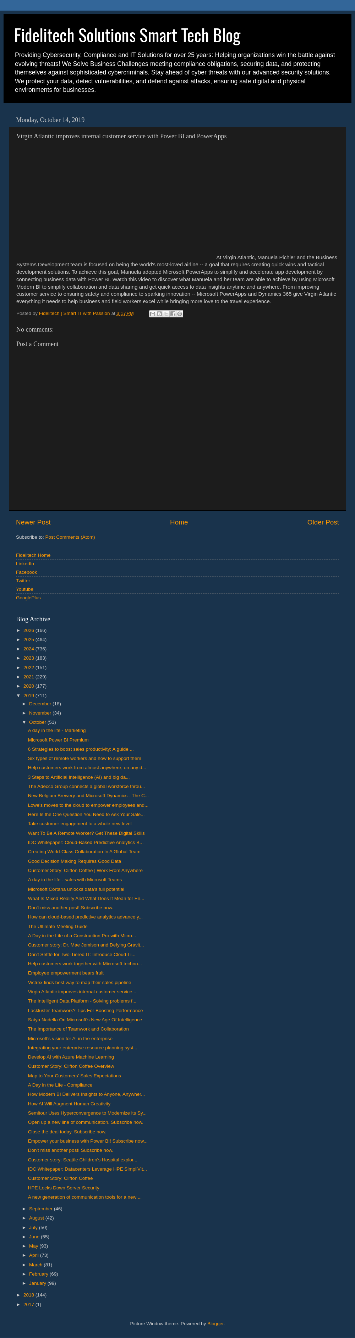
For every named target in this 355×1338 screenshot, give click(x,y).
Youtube (24, 589)
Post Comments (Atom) (70, 537)
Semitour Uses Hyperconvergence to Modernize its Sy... (87, 1113)
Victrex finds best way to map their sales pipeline (79, 982)
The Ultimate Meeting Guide (58, 926)
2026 (29, 630)
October (38, 722)
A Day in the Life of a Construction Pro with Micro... (82, 935)
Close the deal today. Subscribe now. (67, 1131)
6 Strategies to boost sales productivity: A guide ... (81, 749)
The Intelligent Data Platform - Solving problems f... (82, 1001)
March (36, 1264)
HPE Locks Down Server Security (63, 1187)
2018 (29, 1295)
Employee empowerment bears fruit (66, 973)
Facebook (26, 572)
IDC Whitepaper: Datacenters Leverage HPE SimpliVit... (87, 1169)
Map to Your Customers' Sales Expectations (74, 1075)
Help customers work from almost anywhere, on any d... (87, 767)
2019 (29, 695)
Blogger (215, 1323)
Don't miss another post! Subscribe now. (70, 907)
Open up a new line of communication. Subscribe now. (85, 1122)
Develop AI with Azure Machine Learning (71, 1057)
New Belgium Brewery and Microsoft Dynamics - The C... (88, 795)
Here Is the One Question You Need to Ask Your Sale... (86, 814)
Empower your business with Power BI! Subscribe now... (88, 1141)
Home (179, 522)
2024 (29, 648)
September (41, 1208)
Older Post (323, 522)
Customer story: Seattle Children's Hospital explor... (82, 1159)
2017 (29, 1304)
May (34, 1246)
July (34, 1227)
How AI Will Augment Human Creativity (69, 1103)
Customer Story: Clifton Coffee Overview (71, 1066)
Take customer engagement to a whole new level (80, 823)
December (41, 703)
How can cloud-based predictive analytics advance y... (85, 917)
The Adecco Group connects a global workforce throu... (86, 786)
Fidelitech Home (33, 555)
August (37, 1218)
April (34, 1255)
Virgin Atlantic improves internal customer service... (82, 991)
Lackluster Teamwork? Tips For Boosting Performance (85, 1010)
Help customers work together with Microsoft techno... (85, 963)
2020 (29, 686)
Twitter (23, 580)
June (35, 1236)
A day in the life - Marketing (57, 730)
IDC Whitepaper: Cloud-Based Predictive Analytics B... (86, 842)
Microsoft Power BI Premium (58, 740)
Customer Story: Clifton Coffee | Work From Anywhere (85, 870)
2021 (29, 676)
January (38, 1283)
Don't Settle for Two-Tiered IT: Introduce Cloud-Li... (82, 954)
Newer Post (33, 522)
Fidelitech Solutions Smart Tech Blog (127, 34)
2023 (29, 658)
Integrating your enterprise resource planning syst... (82, 1047)
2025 (29, 639)
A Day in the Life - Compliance (60, 1085)
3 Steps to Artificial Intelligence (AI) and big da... (79, 777)
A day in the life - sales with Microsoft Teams (75, 879)
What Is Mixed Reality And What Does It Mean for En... (86, 898)
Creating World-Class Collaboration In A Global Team (84, 851)
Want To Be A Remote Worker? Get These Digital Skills (86, 833)
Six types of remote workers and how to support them (84, 758)
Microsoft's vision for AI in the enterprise (70, 1038)
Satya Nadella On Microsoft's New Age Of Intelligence (85, 1019)
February (39, 1274)
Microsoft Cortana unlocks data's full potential (76, 889)
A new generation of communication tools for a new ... (85, 1197)
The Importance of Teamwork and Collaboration (78, 1029)
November (41, 713)
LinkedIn (25, 563)
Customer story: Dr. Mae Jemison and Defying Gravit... (86, 945)
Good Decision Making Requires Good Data (74, 861)
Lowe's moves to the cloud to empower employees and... (88, 805)
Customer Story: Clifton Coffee (60, 1178)
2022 (29, 667)
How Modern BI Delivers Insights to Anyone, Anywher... (86, 1094)
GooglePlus (28, 597)
